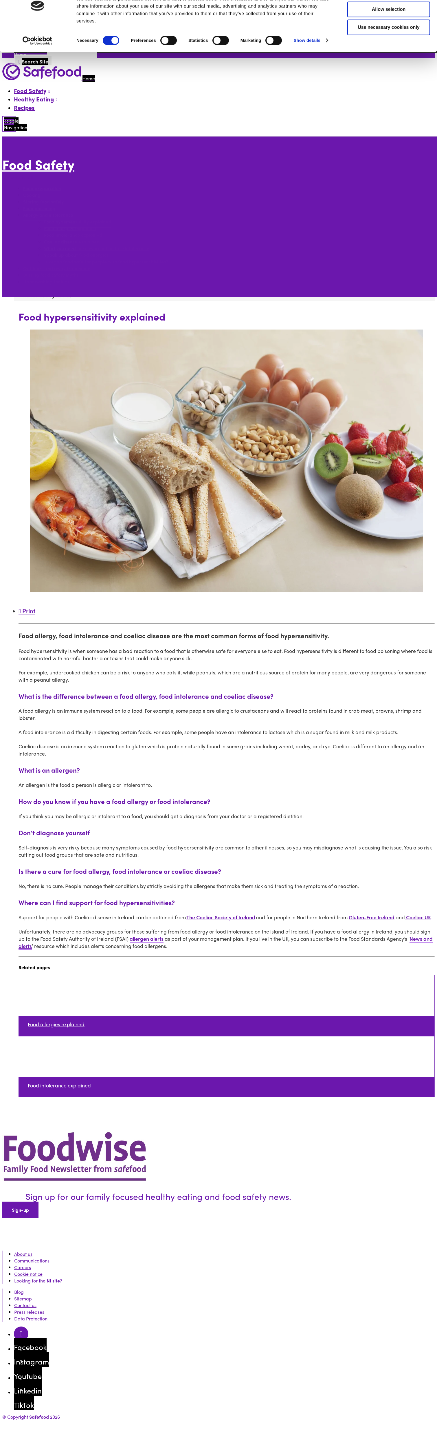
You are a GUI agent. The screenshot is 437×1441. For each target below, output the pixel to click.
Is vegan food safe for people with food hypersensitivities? (106, 261)
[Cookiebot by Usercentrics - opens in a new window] (37, 64)
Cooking (32, 195)
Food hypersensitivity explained (77, 221)
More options (17, 177)
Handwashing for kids (46, 281)
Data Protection (30, 1318)
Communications (31, 1260)
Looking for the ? (38, 1280)
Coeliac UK (418, 917)
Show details (306, 63)
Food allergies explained (70, 228)
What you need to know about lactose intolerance (96, 248)
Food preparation (42, 188)
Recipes (24, 107)
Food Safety (38, 164)
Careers (22, 1267)
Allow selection (388, 32)
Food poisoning (39, 208)
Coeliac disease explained (72, 241)
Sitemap (23, 1298)
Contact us (25, 1305)
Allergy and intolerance (48, 215)
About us (23, 1254)
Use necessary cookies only (388, 50)
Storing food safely (43, 201)
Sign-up (20, 1210)
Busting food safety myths (50, 275)
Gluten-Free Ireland (371, 917)
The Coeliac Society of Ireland (220, 917)
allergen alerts (147, 938)
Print (27, 610)
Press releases (29, 1312)
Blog (19, 1292)
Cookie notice (28, 1274)
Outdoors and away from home (56, 268)
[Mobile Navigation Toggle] (9, 124)
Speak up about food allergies (76, 255)
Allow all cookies (388, 14)
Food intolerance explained (73, 235)
